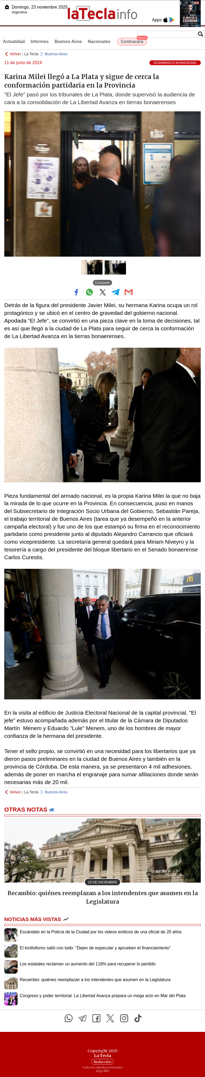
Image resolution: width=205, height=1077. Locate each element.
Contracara (134, 41)
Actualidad (14, 41)
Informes (40, 41)
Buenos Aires (68, 41)
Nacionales (99, 41)
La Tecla (31, 54)
